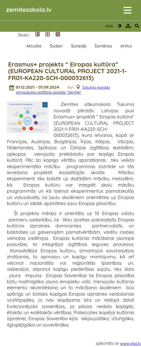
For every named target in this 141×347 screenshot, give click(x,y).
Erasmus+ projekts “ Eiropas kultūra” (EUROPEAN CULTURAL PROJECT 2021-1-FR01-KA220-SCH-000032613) (67, 71)
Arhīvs (126, 46)
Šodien (56, 46)
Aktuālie (34, 46)
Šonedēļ (78, 46)
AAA (109, 26)
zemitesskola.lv (28, 10)
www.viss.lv (130, 343)
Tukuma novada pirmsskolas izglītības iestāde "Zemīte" (63, 89)
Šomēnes (103, 46)
